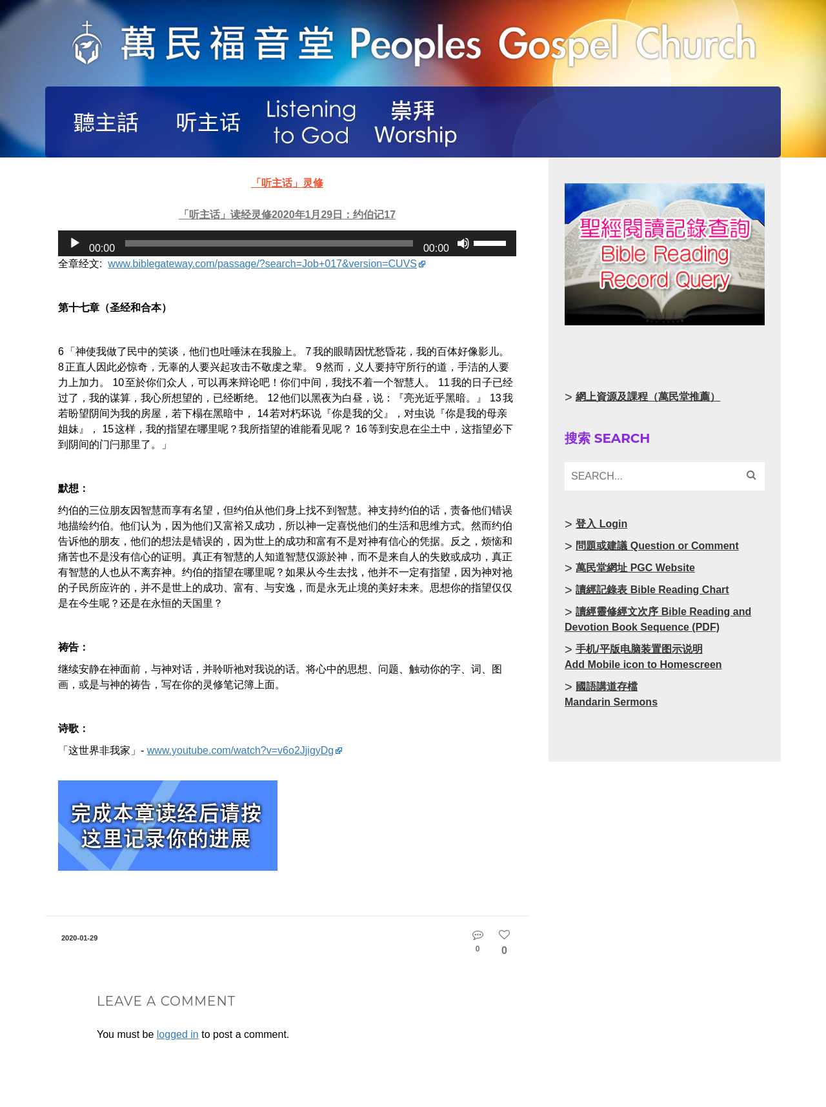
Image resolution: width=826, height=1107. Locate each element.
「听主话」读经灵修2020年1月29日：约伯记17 (287, 214)
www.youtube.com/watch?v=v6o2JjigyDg (240, 750)
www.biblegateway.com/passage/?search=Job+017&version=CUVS (262, 263)
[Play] (74, 243)
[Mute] (463, 243)
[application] (287, 243)
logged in (178, 1034)
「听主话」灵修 (287, 183)
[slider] (269, 243)
